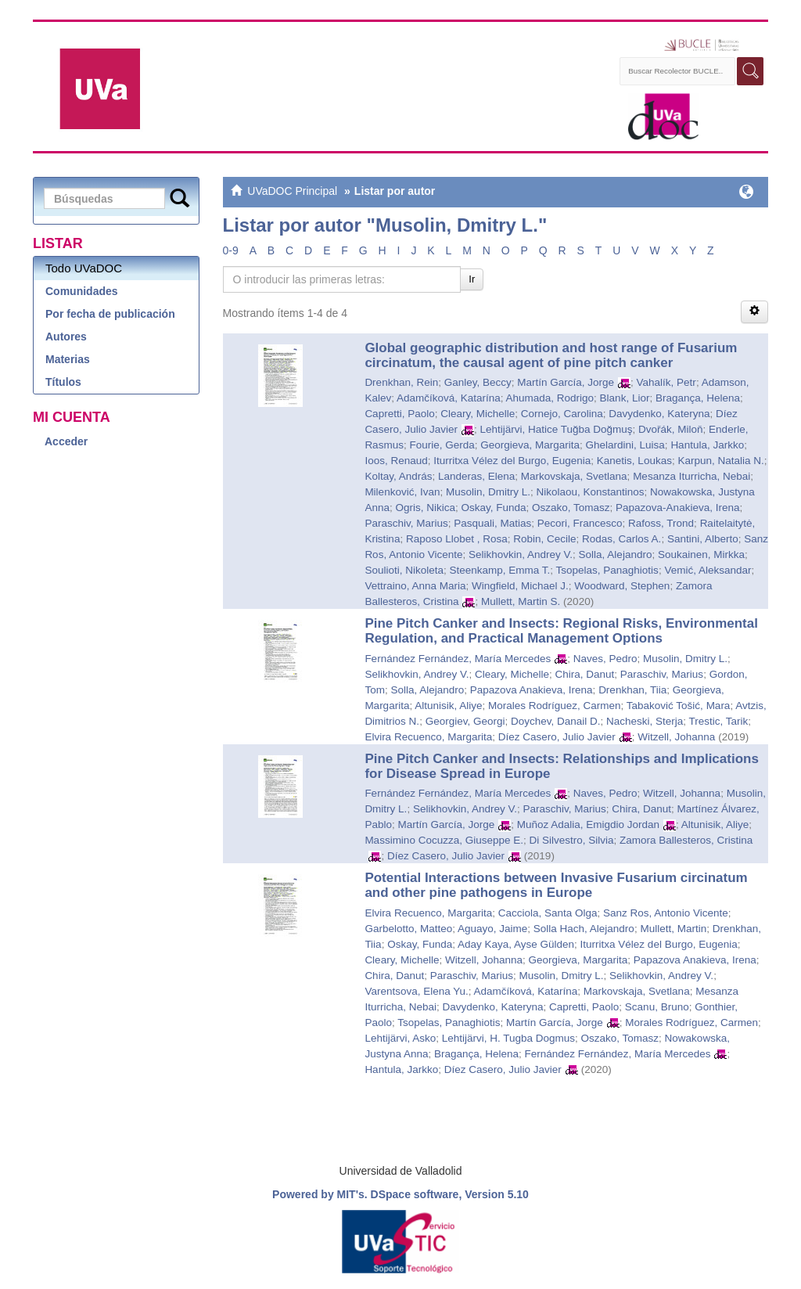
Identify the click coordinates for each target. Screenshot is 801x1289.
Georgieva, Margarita (530, 445)
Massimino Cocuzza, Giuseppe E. (444, 840)
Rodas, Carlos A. (621, 539)
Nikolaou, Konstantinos (590, 492)
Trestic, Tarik (719, 721)
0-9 (231, 250)
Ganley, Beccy (478, 382)
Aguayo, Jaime (492, 928)
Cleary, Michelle (477, 413)
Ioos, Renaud (396, 460)
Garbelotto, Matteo (408, 928)
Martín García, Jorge (565, 382)
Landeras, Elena (476, 476)
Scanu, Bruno (657, 1007)
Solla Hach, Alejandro (583, 928)
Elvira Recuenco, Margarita (428, 737)
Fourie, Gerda (441, 445)
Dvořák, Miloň (670, 429)
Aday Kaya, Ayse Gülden (516, 944)
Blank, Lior (625, 398)
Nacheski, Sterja (644, 721)
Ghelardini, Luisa (625, 445)
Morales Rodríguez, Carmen (554, 705)
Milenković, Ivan (402, 492)
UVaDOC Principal (292, 191)
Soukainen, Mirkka (701, 554)
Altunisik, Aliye (448, 705)
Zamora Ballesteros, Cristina (686, 840)
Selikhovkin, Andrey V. (521, 554)
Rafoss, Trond (661, 523)
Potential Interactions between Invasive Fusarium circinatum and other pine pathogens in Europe (556, 885)
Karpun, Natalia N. (720, 460)
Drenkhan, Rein (401, 382)
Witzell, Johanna (676, 737)
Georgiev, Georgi (465, 721)
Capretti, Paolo (399, 413)
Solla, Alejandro (615, 554)
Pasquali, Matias (492, 523)
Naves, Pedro (605, 658)
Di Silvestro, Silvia (571, 840)
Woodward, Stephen (622, 586)
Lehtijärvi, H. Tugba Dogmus (508, 1038)
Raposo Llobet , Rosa (457, 539)
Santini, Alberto (702, 539)
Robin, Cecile (544, 539)
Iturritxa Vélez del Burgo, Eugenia (512, 460)
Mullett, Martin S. (520, 601)
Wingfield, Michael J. (520, 586)
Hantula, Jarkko (707, 445)
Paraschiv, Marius (406, 523)
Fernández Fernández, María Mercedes (458, 658)
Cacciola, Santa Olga (548, 913)
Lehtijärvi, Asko (400, 1038)
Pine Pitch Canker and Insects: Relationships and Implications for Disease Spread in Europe (562, 766)
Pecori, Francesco (580, 523)
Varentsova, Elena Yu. (416, 991)
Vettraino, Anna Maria (415, 586)
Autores (66, 336)
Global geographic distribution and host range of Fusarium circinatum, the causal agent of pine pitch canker (551, 355)
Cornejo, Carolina (562, 413)
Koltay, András (398, 476)
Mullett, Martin (673, 928)
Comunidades (81, 291)
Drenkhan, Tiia (632, 690)
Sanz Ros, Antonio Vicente (665, 913)
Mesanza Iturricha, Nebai (691, 476)
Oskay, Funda (493, 507)
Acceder (66, 441)
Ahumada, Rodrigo (550, 398)
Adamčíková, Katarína (449, 398)
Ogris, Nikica (425, 507)
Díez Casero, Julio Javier (557, 737)
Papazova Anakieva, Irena (531, 690)
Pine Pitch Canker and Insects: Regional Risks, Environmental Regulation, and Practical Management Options (561, 631)
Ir (472, 279)
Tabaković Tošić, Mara (679, 705)
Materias (67, 359)
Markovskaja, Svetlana (574, 476)
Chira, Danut (585, 674)
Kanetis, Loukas (634, 460)
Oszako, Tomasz (571, 507)
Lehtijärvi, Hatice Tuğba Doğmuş (556, 429)
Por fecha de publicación (110, 314)
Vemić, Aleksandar (707, 570)
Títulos (63, 382)
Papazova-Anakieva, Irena (677, 507)
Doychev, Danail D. (556, 721)
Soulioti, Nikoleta (404, 570)
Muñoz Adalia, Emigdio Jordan (588, 824)
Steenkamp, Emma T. (499, 570)
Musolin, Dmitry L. (488, 492)
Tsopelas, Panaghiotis (607, 570)
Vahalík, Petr (666, 382)
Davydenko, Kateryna (659, 413)
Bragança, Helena (698, 398)
